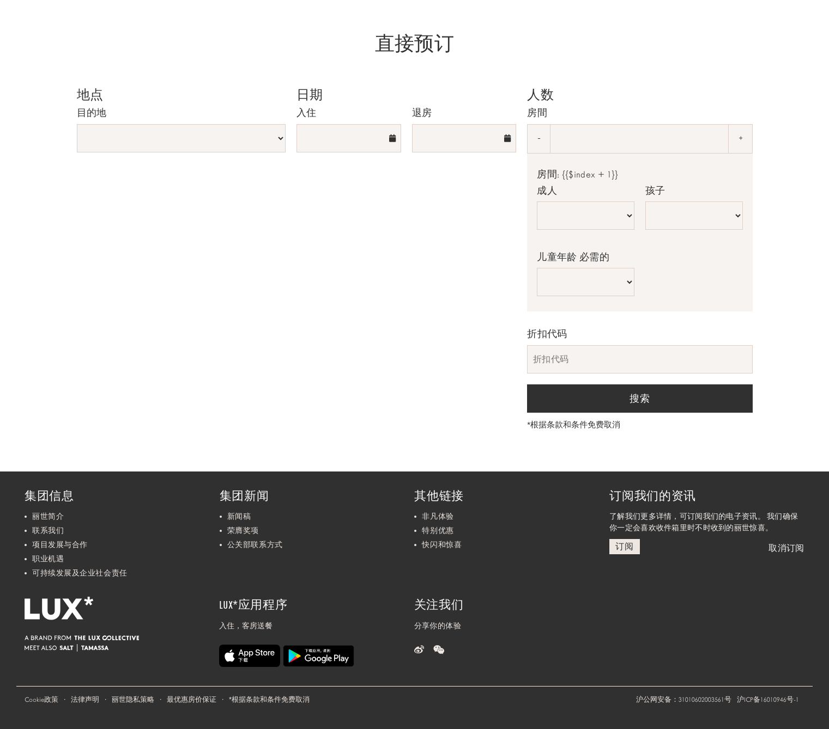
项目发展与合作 (60, 545)
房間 (537, 113)
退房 (422, 113)
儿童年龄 (573, 257)
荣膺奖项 (243, 530)
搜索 (640, 398)
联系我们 (48, 530)
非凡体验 (437, 516)
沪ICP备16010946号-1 (768, 699)
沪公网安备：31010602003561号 (683, 699)
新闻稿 (239, 516)
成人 (547, 190)
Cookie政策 (41, 699)
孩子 (655, 190)
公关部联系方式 (255, 545)
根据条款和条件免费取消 (573, 424)
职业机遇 (48, 559)
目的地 (92, 113)
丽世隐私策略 (133, 699)
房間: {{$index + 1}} (577, 175)
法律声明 (85, 699)
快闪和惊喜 (442, 545)
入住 (306, 113)
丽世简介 (48, 516)
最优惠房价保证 (191, 699)
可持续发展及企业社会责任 (80, 573)
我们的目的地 (690, 26)
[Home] (39, 25)
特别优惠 (437, 530)
